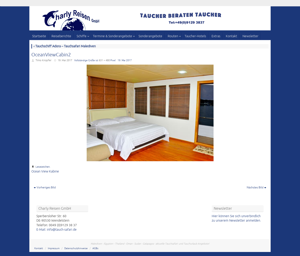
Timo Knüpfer (43, 60)
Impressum (54, 248)
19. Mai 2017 (65, 60)
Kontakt (38, 248)
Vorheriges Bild (45, 187)
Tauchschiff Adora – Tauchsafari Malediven (64, 46)
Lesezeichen (43, 166)
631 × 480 (104, 60)
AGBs (95, 248)
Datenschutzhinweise (76, 248)
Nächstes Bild (256, 187)
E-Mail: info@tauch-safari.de (56, 230)
